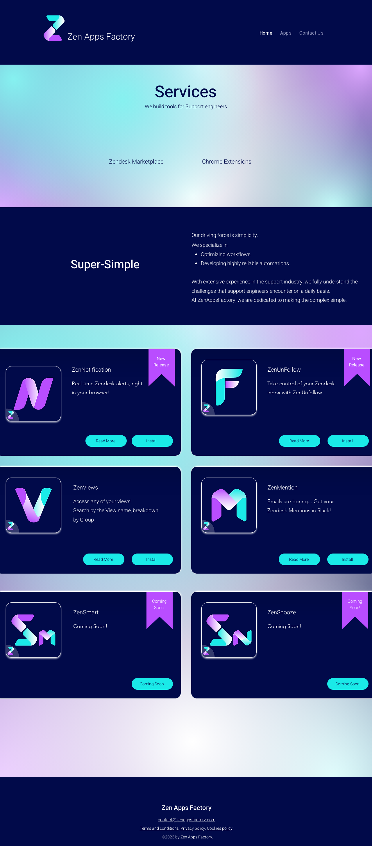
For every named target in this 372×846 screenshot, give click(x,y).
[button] (286, 33)
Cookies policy (220, 828)
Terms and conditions (159, 828)
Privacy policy (192, 828)
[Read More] (106, 441)
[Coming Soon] (152, 684)
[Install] (152, 441)
